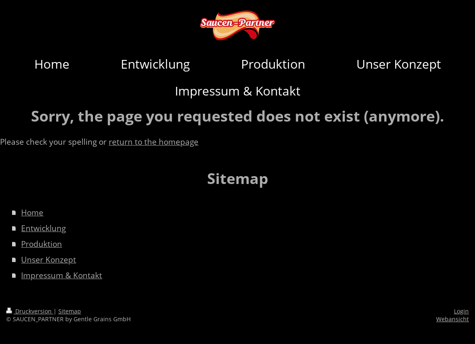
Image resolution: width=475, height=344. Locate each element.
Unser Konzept (48, 259)
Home (32, 212)
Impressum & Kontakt (61, 275)
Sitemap (69, 311)
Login (461, 311)
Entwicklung (43, 228)
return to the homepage (153, 141)
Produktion (41, 244)
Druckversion (29, 311)
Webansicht (452, 319)
